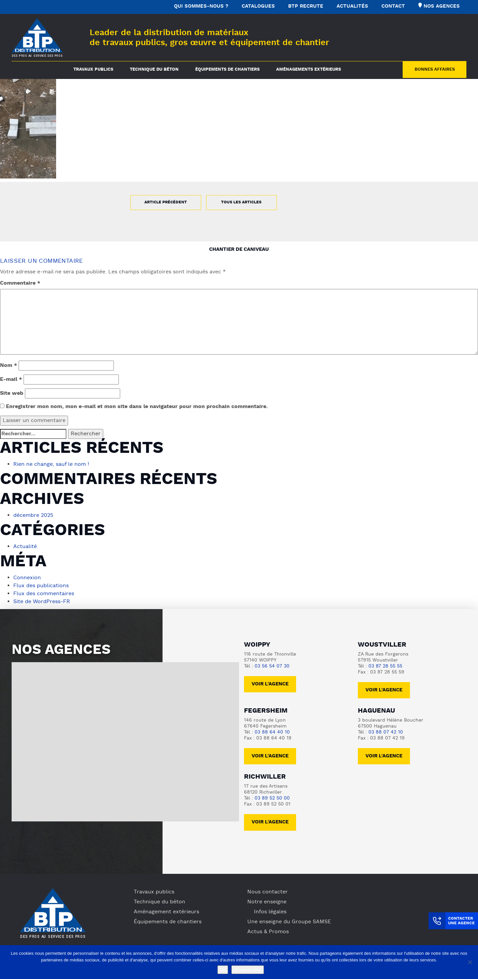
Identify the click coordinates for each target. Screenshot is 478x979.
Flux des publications (41, 586)
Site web (11, 393)
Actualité (25, 546)
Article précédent (165, 202)
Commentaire (20, 283)
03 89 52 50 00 (272, 798)
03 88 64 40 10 (272, 732)
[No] (469, 962)
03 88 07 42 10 (385, 732)
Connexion (27, 578)
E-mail (11, 379)
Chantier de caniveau (239, 249)
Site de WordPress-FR (41, 601)
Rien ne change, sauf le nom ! (51, 464)
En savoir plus (247, 969)
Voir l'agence (270, 684)
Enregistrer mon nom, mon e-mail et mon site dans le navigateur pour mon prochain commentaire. (137, 406)
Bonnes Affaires (435, 70)
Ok (223, 969)
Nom (8, 365)
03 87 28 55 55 (385, 666)
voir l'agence (383, 690)
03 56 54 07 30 (272, 666)
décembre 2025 (33, 515)
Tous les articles (241, 202)
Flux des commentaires (43, 593)
